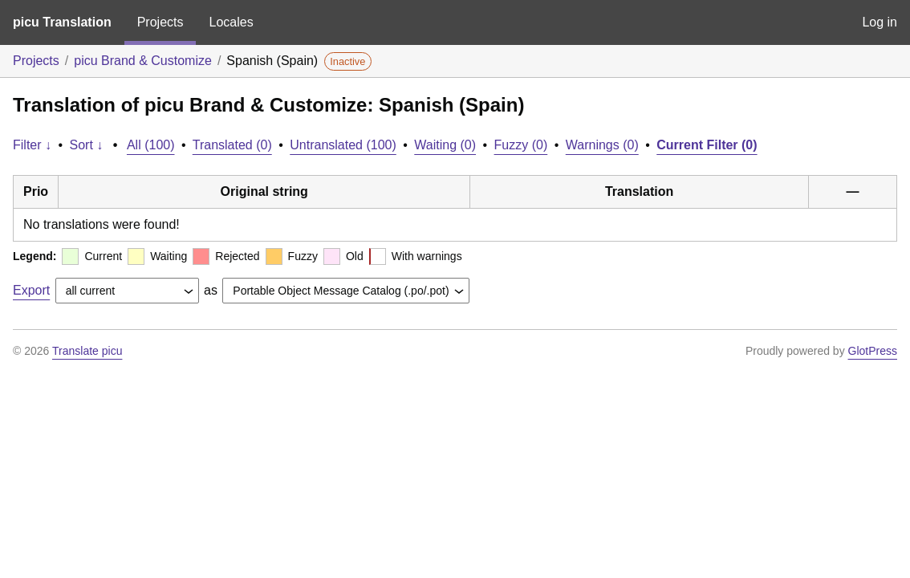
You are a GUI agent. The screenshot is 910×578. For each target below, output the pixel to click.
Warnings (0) (602, 145)
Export (31, 290)
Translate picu (87, 350)
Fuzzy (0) (521, 145)
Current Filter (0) (706, 145)
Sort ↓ (87, 145)
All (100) (151, 145)
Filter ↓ (32, 145)
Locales (231, 22)
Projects (160, 22)
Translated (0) (232, 145)
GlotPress (872, 350)
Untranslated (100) (343, 145)
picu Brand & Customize (143, 60)
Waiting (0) (445, 145)
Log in (879, 22)
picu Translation (62, 22)
